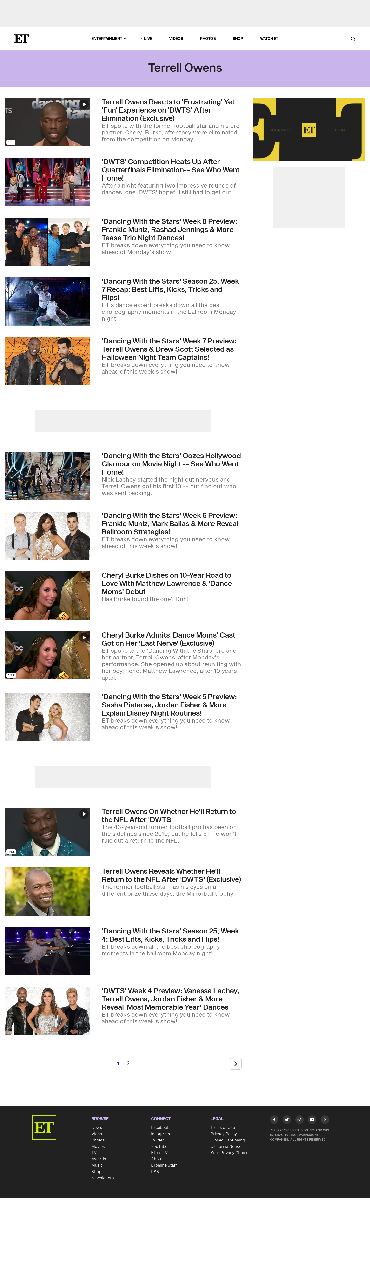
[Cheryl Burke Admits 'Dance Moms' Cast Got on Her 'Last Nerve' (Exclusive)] (172, 656)
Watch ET (269, 38)
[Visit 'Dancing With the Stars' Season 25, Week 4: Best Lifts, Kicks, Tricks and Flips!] (47, 951)
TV (94, 1153)
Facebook (160, 1128)
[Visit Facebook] (274, 1120)
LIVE (148, 38)
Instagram (160, 1134)
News (97, 1128)
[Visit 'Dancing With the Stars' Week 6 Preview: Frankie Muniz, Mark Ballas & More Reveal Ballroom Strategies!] (47, 536)
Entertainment (109, 38)
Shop (238, 38)
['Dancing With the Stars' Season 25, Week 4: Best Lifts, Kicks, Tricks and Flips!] (172, 942)
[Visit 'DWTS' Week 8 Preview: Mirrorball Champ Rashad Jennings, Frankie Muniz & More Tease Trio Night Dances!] (47, 242)
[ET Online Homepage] (21, 39)
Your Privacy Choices (231, 1153)
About (157, 1159)
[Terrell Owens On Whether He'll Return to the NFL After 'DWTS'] (172, 826)
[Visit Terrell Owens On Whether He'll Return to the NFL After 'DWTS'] (47, 832)
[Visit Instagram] (299, 1120)
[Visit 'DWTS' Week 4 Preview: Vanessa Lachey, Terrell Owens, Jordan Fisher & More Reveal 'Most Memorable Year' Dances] (47, 1011)
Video (97, 1134)
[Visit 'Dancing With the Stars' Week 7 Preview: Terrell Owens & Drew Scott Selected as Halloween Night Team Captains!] (47, 361)
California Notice (226, 1146)
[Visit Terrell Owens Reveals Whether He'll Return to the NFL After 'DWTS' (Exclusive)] (47, 891)
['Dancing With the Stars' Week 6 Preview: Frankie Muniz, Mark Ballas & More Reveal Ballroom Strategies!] (172, 531)
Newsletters (103, 1178)
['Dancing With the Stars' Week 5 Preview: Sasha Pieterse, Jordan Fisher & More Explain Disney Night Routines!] (172, 712)
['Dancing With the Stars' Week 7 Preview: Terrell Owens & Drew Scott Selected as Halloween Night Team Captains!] (172, 356)
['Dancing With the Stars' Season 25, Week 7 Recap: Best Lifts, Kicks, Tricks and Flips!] (172, 299)
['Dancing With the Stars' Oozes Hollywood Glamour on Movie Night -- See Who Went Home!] (172, 474)
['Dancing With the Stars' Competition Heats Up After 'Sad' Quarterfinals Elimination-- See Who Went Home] (172, 177)
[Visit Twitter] (287, 1120)
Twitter (157, 1140)
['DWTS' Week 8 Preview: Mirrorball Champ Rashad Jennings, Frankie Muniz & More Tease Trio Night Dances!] (172, 237)
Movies (98, 1146)
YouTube (159, 1146)
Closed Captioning (228, 1140)
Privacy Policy (224, 1134)
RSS (155, 1172)
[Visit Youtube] (312, 1120)
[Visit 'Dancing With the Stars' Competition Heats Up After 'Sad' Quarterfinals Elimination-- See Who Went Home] (47, 182)
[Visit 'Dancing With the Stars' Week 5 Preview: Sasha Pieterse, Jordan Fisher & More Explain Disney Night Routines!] (47, 717)
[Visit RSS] (325, 1120)
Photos (208, 38)
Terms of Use (223, 1128)
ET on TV (159, 1153)
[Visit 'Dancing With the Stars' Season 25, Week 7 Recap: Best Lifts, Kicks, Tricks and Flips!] (47, 301)
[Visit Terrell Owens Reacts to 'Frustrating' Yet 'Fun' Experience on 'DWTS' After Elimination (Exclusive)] (47, 122)
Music (97, 1165)
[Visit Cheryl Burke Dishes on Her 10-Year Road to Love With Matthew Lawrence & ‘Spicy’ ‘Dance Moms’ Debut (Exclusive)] (47, 595)
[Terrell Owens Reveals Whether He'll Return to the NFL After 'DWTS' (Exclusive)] (172, 882)
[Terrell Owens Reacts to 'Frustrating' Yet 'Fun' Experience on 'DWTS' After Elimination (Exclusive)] (172, 120)
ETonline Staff (164, 1165)
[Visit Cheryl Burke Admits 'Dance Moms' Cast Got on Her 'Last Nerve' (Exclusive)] (47, 656)
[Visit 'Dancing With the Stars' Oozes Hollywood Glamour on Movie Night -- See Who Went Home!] (47, 476)
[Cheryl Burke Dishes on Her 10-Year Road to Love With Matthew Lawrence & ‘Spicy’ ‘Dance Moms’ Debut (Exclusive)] (172, 587)
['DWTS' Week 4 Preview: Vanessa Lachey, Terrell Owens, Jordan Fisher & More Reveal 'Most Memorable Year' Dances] (172, 1006)
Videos (176, 38)
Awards (99, 1159)
